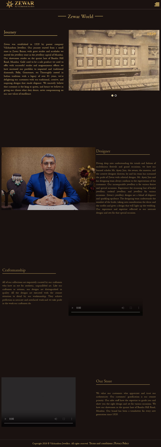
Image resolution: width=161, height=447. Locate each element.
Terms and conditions (100, 443)
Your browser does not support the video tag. (107, 291)
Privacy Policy (121, 443)
